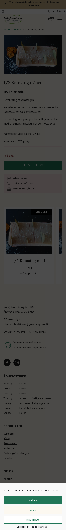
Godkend (33, 506)
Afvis (33, 516)
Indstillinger (33, 525)
